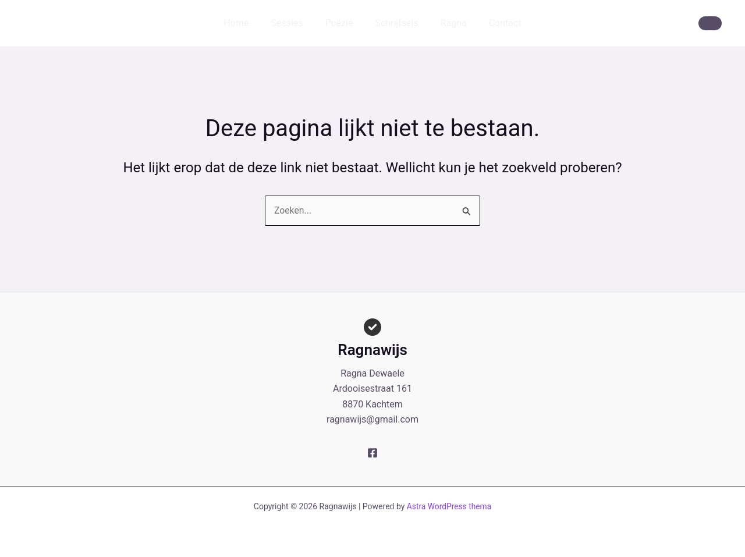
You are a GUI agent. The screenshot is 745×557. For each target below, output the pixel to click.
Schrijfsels (394, 23)
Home (244, 23)
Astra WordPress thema (449, 506)
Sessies (292, 23)
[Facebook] (372, 453)
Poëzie (340, 23)
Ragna (448, 23)
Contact (496, 23)
